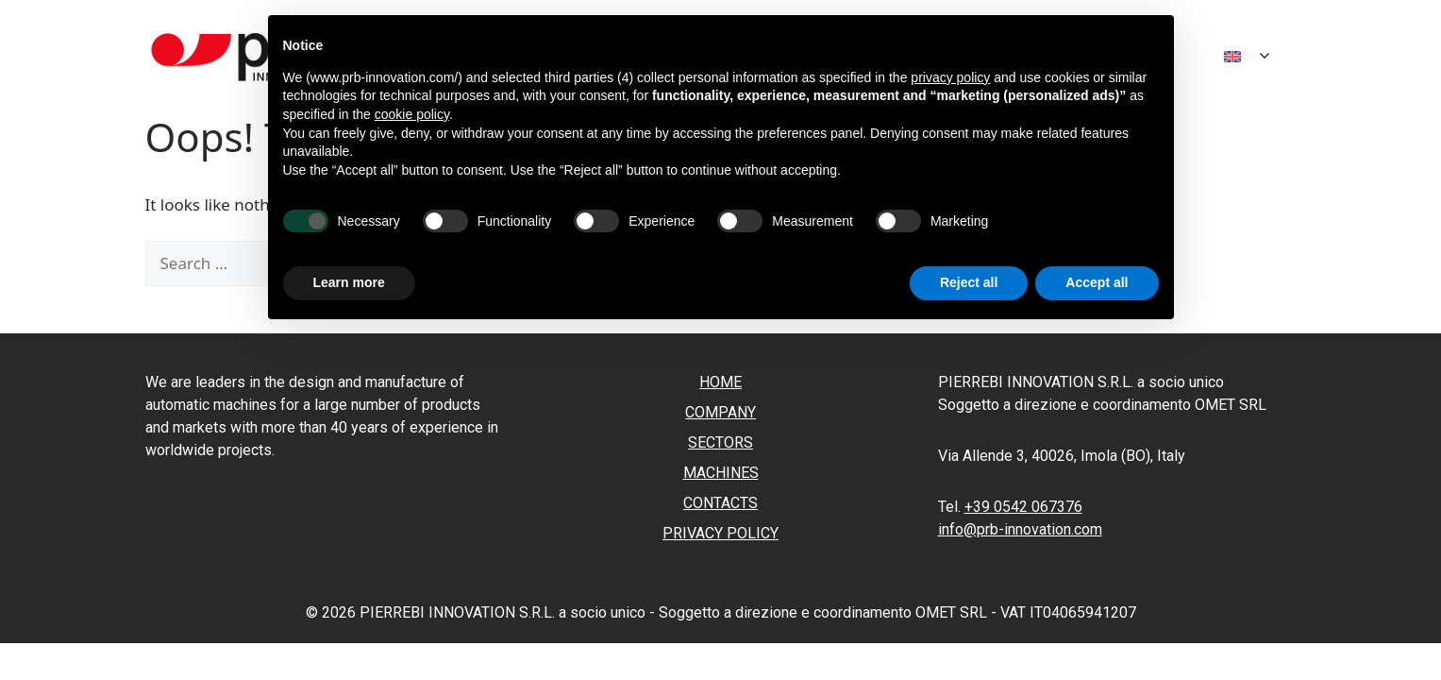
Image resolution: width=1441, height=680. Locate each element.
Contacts (720, 503)
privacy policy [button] (950, 77)
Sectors (720, 442)
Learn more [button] (349, 282)
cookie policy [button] (412, 114)
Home (720, 382)
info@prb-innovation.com (1020, 529)
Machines (721, 473)
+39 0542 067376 (1023, 507)
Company (720, 412)
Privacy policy (720, 533)
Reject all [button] (968, 282)
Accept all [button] (1096, 282)
